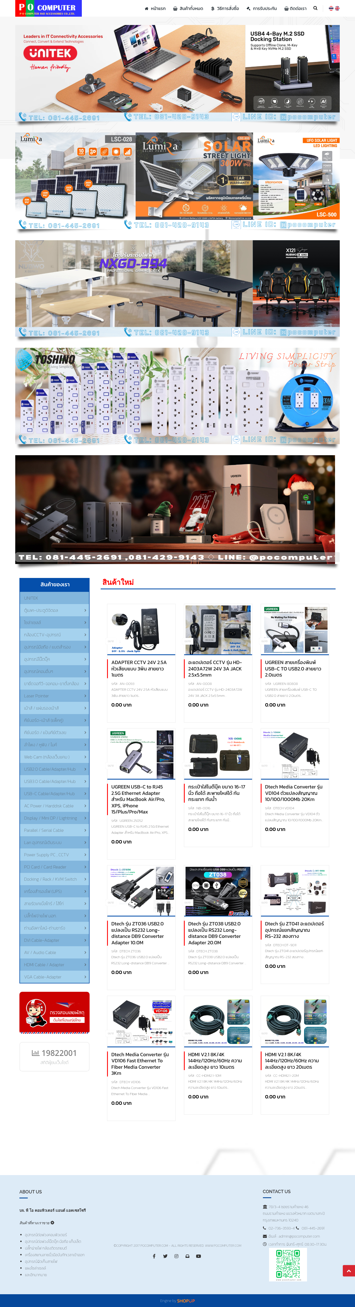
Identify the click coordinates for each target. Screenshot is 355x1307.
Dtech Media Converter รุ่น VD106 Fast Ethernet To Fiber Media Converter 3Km (140, 1063)
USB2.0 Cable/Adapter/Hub (50, 769)
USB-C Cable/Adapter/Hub (49, 793)
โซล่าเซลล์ (32, 622)
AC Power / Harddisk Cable (48, 805)
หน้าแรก (154, 8)
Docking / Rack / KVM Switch (50, 879)
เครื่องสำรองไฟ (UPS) (43, 891)
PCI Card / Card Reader (45, 866)
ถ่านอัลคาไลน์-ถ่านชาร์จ (44, 928)
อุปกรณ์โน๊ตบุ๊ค (37, 659)
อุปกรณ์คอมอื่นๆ (38, 671)
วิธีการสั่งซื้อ (224, 8)
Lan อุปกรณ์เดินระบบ (43, 842)
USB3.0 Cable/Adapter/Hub (50, 781)
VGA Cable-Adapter (43, 976)
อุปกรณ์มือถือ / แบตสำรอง (47, 647)
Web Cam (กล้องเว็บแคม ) (47, 756)
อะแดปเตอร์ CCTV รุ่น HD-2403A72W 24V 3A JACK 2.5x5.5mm (215, 668)
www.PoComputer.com (223, 1245)
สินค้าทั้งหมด (187, 8)
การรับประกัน (261, 8)
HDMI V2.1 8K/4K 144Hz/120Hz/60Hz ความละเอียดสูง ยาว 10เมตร (215, 1060)
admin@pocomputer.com (299, 1236)
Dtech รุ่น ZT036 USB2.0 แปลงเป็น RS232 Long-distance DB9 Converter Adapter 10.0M (137, 933)
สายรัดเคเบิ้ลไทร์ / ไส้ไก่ (44, 903)
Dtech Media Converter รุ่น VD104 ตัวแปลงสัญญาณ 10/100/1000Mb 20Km (294, 793)
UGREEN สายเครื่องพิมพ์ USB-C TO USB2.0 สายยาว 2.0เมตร (293, 668)
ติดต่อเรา (294, 8)
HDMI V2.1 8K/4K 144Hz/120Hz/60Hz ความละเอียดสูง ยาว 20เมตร (292, 1060)
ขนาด (111, 641)
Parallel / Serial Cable (44, 830)
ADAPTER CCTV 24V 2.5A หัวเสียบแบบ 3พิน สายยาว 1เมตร (139, 668)
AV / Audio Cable (40, 952)
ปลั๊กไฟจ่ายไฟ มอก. (40, 915)
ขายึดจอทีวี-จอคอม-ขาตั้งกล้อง (51, 683)
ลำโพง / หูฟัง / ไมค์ (40, 744)
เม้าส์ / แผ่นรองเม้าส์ (41, 708)
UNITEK (31, 598)
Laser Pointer (36, 695)
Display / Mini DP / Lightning (50, 818)
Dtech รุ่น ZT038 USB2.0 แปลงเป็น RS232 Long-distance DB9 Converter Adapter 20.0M (214, 933)
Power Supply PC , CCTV (46, 854)
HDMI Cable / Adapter (44, 964)
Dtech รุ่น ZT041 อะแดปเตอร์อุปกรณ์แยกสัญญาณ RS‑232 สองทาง (294, 930)
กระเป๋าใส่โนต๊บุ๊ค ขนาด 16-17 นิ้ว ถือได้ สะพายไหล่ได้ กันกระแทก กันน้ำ (216, 793)
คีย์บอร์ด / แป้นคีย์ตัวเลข (45, 732)
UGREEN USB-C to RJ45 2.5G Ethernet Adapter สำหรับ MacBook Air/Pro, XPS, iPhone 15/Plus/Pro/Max (138, 799)
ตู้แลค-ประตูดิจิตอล (41, 610)
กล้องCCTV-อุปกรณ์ (42, 634)
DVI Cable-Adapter (41, 940)
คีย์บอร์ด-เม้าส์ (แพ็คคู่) (44, 720)
